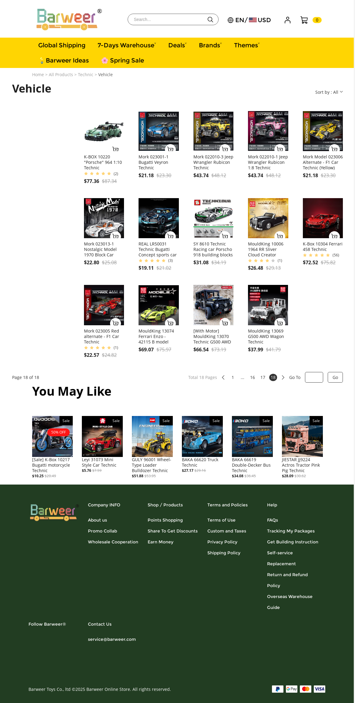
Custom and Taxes (226, 531)
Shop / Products (165, 505)
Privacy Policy (222, 542)
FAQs (272, 520)
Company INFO (104, 505)
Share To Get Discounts (173, 531)
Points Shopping (165, 520)
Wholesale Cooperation (113, 542)
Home (38, 74)
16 (252, 377)
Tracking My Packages (291, 531)
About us (97, 520)
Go (335, 377)
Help (272, 505)
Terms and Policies (227, 505)
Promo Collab (102, 531)
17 (262, 377)
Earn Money (160, 542)
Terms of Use (221, 520)
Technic (85, 74)
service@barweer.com (112, 639)
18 (273, 377)
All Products (61, 74)
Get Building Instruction (292, 542)
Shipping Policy (223, 553)
